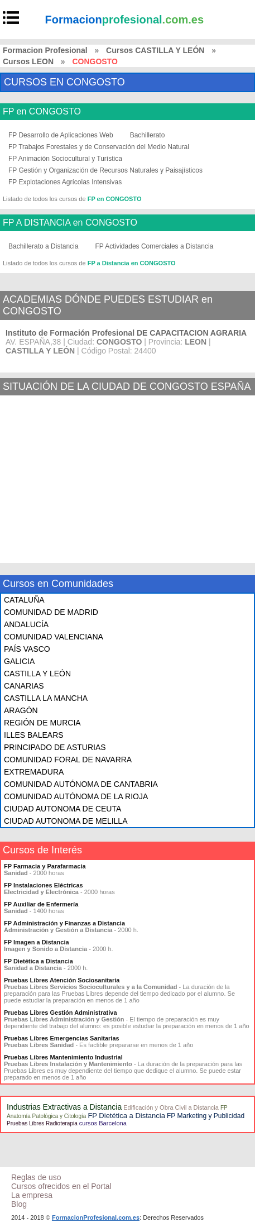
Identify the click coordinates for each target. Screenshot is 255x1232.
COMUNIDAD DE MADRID (51, 612)
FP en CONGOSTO (42, 111)
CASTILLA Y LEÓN (37, 673)
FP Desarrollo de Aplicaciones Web (60, 135)
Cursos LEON (28, 61)
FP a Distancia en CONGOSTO (132, 263)
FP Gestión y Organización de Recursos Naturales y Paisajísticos (105, 170)
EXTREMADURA (34, 771)
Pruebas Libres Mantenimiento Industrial (63, 1057)
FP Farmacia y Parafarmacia (45, 866)
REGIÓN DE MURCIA (42, 722)
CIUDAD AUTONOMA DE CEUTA (62, 808)
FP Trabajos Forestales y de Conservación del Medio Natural (98, 147)
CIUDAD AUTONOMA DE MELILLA (65, 820)
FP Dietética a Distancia (38, 961)
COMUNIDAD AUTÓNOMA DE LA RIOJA (76, 796)
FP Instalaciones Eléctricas (43, 885)
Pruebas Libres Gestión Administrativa (60, 1012)
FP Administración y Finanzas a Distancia (64, 923)
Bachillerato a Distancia (43, 246)
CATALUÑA (24, 599)
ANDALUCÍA (26, 624)
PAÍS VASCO (27, 648)
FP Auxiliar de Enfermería (41, 904)
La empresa (31, 1195)
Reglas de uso (36, 1177)
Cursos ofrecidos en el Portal (61, 1186)
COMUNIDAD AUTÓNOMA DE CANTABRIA (81, 784)
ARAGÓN (21, 710)
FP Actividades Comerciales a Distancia (154, 246)
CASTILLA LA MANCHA (46, 698)
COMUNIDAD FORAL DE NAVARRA (68, 759)
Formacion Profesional (45, 50)
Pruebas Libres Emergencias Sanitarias (61, 1038)
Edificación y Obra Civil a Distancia (171, 1107)
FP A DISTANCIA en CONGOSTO (70, 222)
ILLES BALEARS (34, 734)
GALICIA (19, 661)
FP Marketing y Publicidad (205, 1116)
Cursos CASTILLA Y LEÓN (155, 50)
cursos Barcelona (103, 1123)
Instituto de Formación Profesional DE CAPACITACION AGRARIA (126, 332)
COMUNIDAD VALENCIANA (53, 636)
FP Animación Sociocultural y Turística (65, 159)
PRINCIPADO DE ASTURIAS (55, 747)
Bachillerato (147, 135)
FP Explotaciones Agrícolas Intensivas (65, 182)
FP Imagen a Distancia (36, 942)
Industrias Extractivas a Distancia (64, 1106)
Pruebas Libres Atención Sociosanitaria (61, 980)
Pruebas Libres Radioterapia (42, 1123)
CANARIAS (24, 685)
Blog (19, 1204)
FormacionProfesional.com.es (95, 1217)
